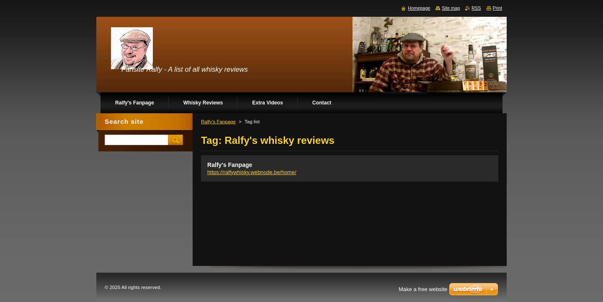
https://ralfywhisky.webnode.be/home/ (251, 172)
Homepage (419, 7)
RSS (476, 7)
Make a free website (423, 289)
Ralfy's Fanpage (218, 121)
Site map (451, 7)
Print (497, 7)
